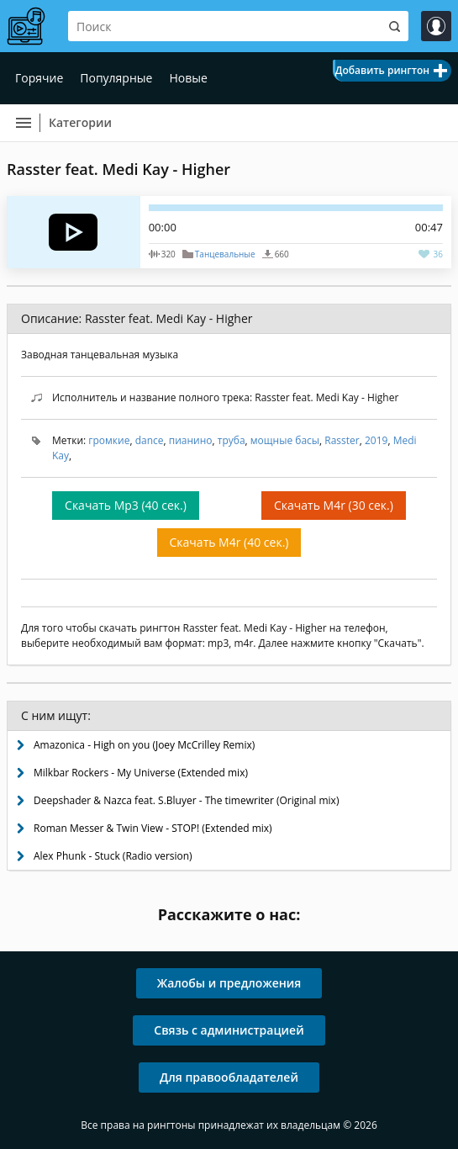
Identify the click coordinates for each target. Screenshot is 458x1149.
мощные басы (284, 440)
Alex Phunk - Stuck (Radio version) (113, 856)
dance (149, 440)
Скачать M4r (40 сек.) (229, 542)
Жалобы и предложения (229, 983)
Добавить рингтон (382, 70)
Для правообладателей (229, 1077)
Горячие (39, 78)
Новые (188, 78)
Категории (80, 122)
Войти (436, 26)
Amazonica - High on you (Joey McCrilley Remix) (144, 745)
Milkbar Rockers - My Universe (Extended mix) (141, 772)
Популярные (116, 78)
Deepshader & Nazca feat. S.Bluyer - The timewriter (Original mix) (186, 800)
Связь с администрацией (228, 1030)
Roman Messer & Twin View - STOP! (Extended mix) (153, 828)
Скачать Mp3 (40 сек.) (126, 505)
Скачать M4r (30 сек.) (333, 505)
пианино (191, 440)
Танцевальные (225, 254)
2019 (376, 440)
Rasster (341, 440)
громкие (108, 440)
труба (231, 440)
